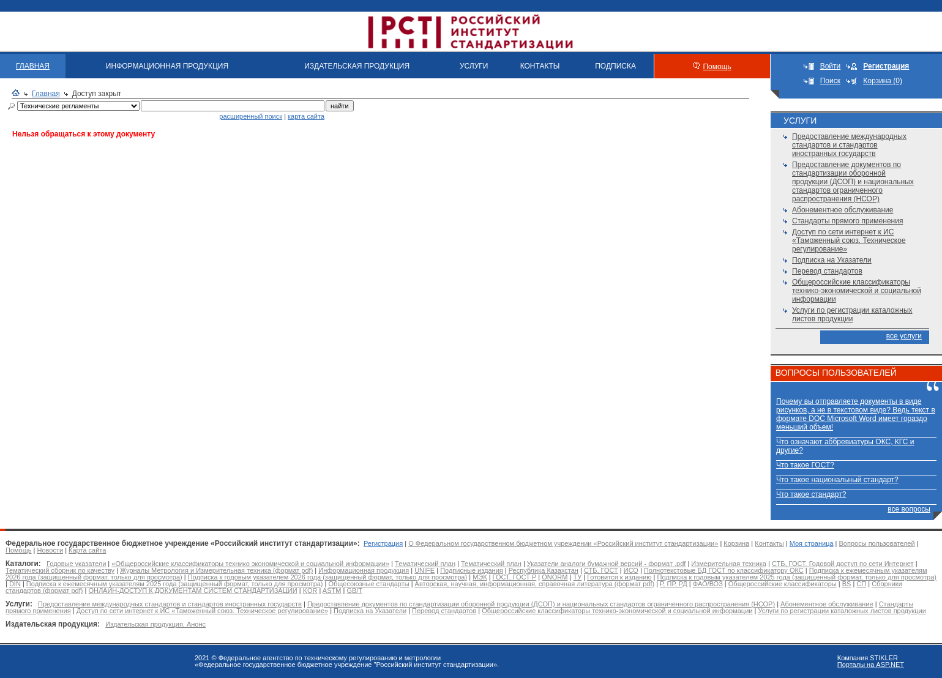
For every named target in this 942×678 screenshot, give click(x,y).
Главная (46, 93)
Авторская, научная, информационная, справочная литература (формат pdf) (535, 583)
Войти (830, 66)
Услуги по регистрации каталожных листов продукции (852, 314)
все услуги (904, 336)
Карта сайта (87, 550)
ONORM (554, 577)
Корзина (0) (882, 80)
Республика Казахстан (543, 570)
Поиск (830, 80)
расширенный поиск (250, 116)
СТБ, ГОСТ (601, 570)
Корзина (736, 543)
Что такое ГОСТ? (805, 465)
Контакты (769, 543)
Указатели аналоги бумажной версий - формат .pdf (606, 563)
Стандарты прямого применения (847, 221)
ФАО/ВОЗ (708, 583)
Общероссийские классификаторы (782, 583)
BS (846, 583)
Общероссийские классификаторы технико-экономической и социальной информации (856, 291)
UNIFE (424, 570)
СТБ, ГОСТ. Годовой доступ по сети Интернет (843, 563)
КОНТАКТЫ (540, 66)
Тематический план (425, 563)
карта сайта (306, 116)
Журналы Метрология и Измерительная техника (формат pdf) (216, 570)
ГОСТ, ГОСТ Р (515, 577)
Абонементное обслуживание (842, 210)
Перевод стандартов (827, 271)
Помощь (717, 66)
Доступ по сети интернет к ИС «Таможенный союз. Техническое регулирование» (849, 240)
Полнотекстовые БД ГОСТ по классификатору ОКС (724, 570)
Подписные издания (471, 570)
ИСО (631, 570)
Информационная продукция (363, 570)
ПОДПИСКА (615, 66)
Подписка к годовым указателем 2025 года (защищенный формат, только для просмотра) (796, 577)
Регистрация (383, 543)
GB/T (354, 590)
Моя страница (812, 543)
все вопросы (909, 509)
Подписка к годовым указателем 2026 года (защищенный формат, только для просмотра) (327, 577)
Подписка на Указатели (832, 260)
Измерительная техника (728, 563)
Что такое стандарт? (811, 494)
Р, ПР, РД (673, 583)
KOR (310, 590)
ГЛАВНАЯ (33, 66)
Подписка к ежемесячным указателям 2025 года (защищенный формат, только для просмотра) (174, 583)
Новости (50, 550)
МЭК (480, 577)
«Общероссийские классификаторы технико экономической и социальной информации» (250, 563)
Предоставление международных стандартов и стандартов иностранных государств (849, 145)
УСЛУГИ (474, 66)
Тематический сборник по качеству (60, 570)
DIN (15, 583)
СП (861, 583)
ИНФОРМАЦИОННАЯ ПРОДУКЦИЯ (167, 66)
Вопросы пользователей (877, 543)
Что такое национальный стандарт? (837, 479)
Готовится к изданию (619, 577)
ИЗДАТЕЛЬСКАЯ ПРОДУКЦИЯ (356, 66)
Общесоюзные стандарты (369, 583)
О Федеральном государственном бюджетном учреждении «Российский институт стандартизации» (563, 543)
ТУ (577, 577)
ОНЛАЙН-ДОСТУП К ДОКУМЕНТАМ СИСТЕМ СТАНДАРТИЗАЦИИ (192, 590)
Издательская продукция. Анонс (155, 624)
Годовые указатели (76, 563)
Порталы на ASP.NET (870, 664)
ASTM (332, 590)
